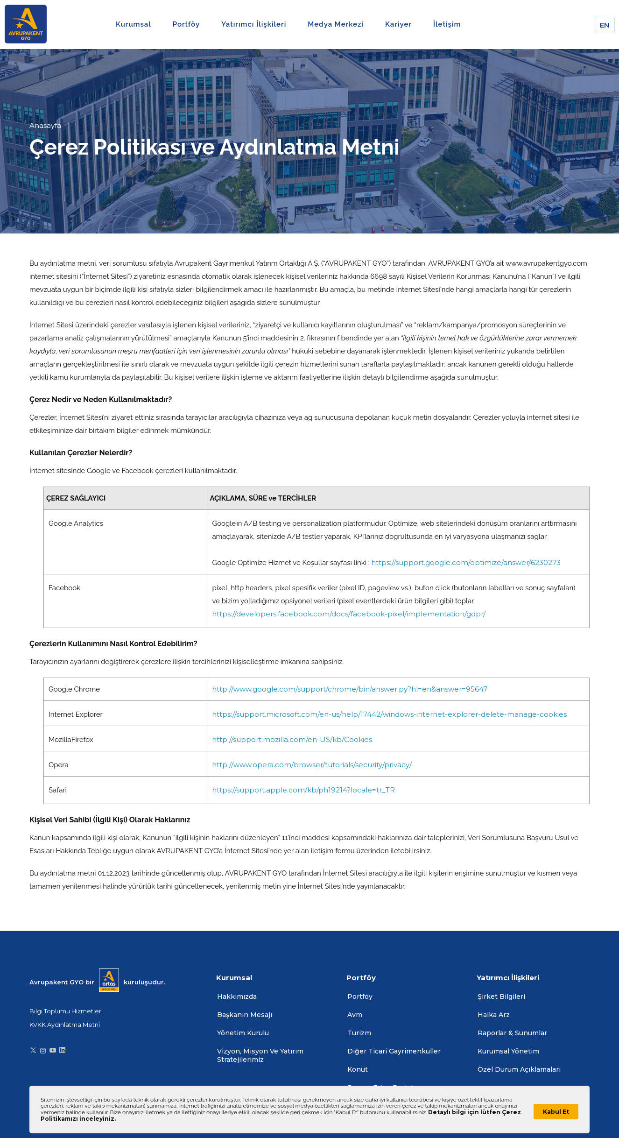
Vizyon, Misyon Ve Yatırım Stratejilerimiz (260, 1055)
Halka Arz (494, 1015)
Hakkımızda (237, 996)
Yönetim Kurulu (243, 1033)
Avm (354, 1015)
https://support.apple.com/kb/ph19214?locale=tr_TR (303, 789)
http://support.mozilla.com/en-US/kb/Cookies (292, 739)
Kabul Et (556, 1111)
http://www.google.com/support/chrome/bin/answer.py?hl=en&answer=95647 (349, 689)
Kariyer (398, 24)
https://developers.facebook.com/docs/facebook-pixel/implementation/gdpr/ (348, 613)
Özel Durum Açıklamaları (519, 1069)
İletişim (447, 24)
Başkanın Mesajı (244, 1015)
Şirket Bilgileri (501, 996)
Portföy (360, 996)
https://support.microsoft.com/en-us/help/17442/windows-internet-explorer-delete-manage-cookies (389, 714)
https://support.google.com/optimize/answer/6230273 (466, 562)
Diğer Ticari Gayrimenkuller (394, 1051)
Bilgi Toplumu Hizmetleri (66, 1011)
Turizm (359, 1033)
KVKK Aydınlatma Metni (64, 1024)
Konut (357, 1069)
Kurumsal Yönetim (508, 1051)
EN (604, 25)
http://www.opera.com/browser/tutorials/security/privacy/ (312, 764)
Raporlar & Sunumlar (512, 1033)
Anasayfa (45, 125)
